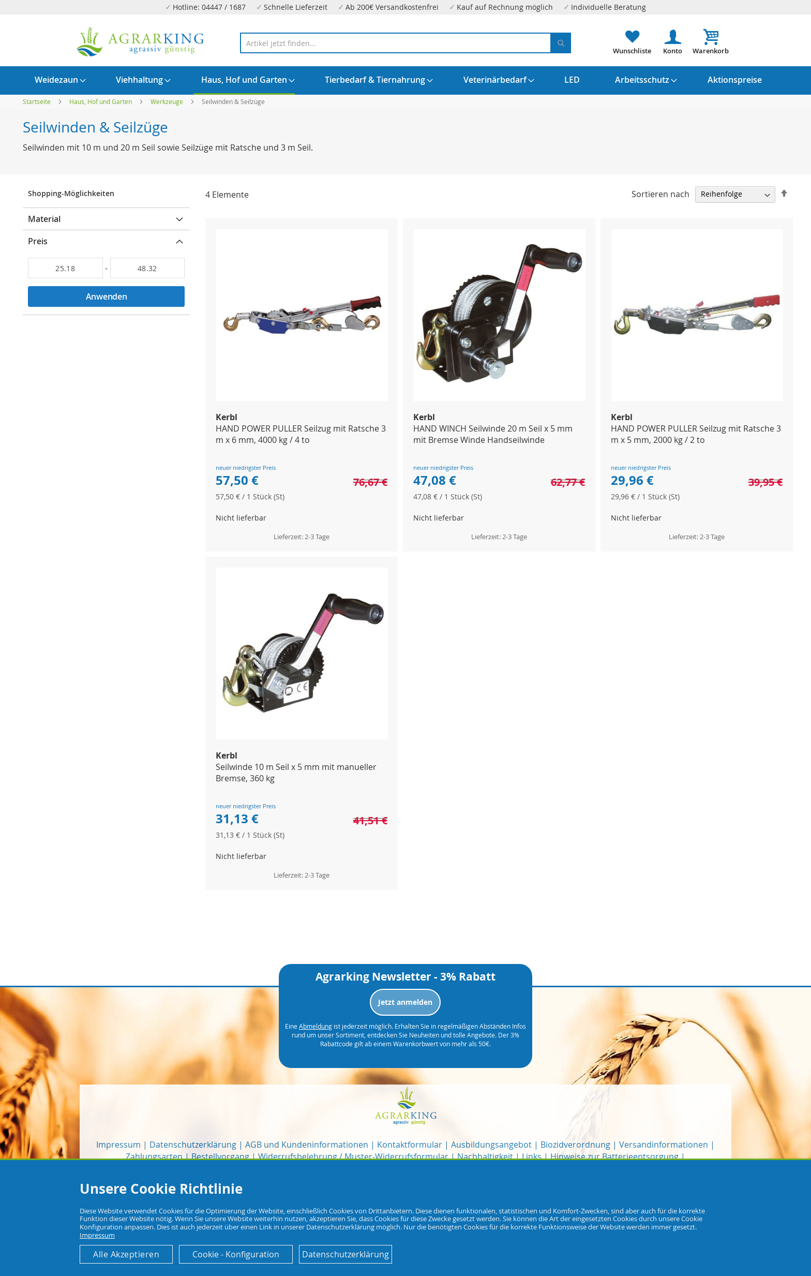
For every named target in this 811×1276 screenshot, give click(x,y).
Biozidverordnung (575, 1144)
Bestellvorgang (220, 1156)
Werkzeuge (168, 101)
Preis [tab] (38, 241)
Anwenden (106, 296)
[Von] (65, 268)
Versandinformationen (663, 1144)
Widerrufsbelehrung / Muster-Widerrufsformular (353, 1156)
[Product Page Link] (302, 398)
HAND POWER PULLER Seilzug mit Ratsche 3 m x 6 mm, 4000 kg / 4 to (301, 434)
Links (532, 1156)
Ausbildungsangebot (491, 1144)
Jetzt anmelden (405, 1002)
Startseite (37, 101)
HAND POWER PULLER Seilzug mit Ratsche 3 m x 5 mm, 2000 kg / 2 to (696, 434)
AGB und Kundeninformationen (306, 1144)
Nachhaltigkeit (485, 1156)
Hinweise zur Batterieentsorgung (614, 1156)
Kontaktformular (409, 1144)
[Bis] (147, 268)
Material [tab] (44, 219)
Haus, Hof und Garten (101, 101)
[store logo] (140, 42)
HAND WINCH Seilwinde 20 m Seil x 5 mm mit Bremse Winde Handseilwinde (493, 434)
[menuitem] (56, 79)
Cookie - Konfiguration (235, 1254)
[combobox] (405, 43)
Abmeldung (315, 1026)
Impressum (118, 1144)
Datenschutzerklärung (192, 1144)
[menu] (405, 80)
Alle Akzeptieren (126, 1254)
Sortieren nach (660, 193)
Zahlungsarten (154, 1156)
